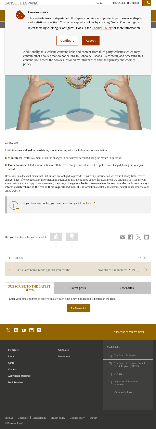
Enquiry (94, 417)
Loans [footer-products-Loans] (11, 356)
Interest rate (64, 356)
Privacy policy (58, 417)
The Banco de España (124, 355)
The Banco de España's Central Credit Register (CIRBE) (129, 365)
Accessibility (39, 417)
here (90, 203)
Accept (90, 40)
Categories (127, 288)
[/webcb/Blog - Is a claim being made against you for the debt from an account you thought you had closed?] (41, 270)
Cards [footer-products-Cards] (11, 362)
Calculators (63, 349)
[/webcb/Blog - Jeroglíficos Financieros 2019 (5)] (115, 270)
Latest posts (78, 288)
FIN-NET (119, 373)
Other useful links (123, 392)
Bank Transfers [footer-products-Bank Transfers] (15, 382)
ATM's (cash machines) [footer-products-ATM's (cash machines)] (19, 375)
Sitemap (9, 417)
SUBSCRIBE (78, 307)
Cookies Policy (102, 28)
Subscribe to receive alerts (129, 331)
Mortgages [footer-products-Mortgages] (13, 349)
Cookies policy (77, 417)
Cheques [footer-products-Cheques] (12, 369)
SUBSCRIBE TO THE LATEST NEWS (29, 288)
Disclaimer (23, 417)
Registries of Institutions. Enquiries (126, 383)
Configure (68, 40)
